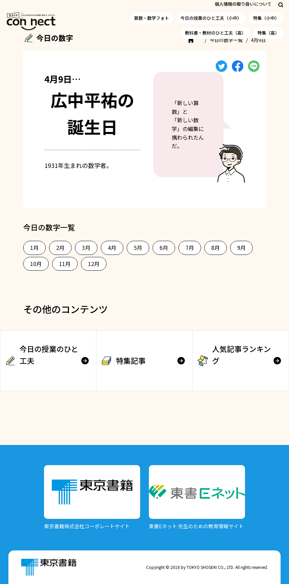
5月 (138, 247)
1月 (34, 247)
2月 (60, 247)
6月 (164, 247)
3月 (86, 247)
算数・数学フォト (151, 18)
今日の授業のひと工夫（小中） (211, 18)
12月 (93, 264)
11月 (65, 264)
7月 (189, 247)
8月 (215, 247)
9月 (241, 247)
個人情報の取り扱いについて (243, 4)
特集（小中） (266, 18)
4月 (112, 247)
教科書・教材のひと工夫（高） (215, 33)
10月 (36, 264)
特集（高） (268, 33)
